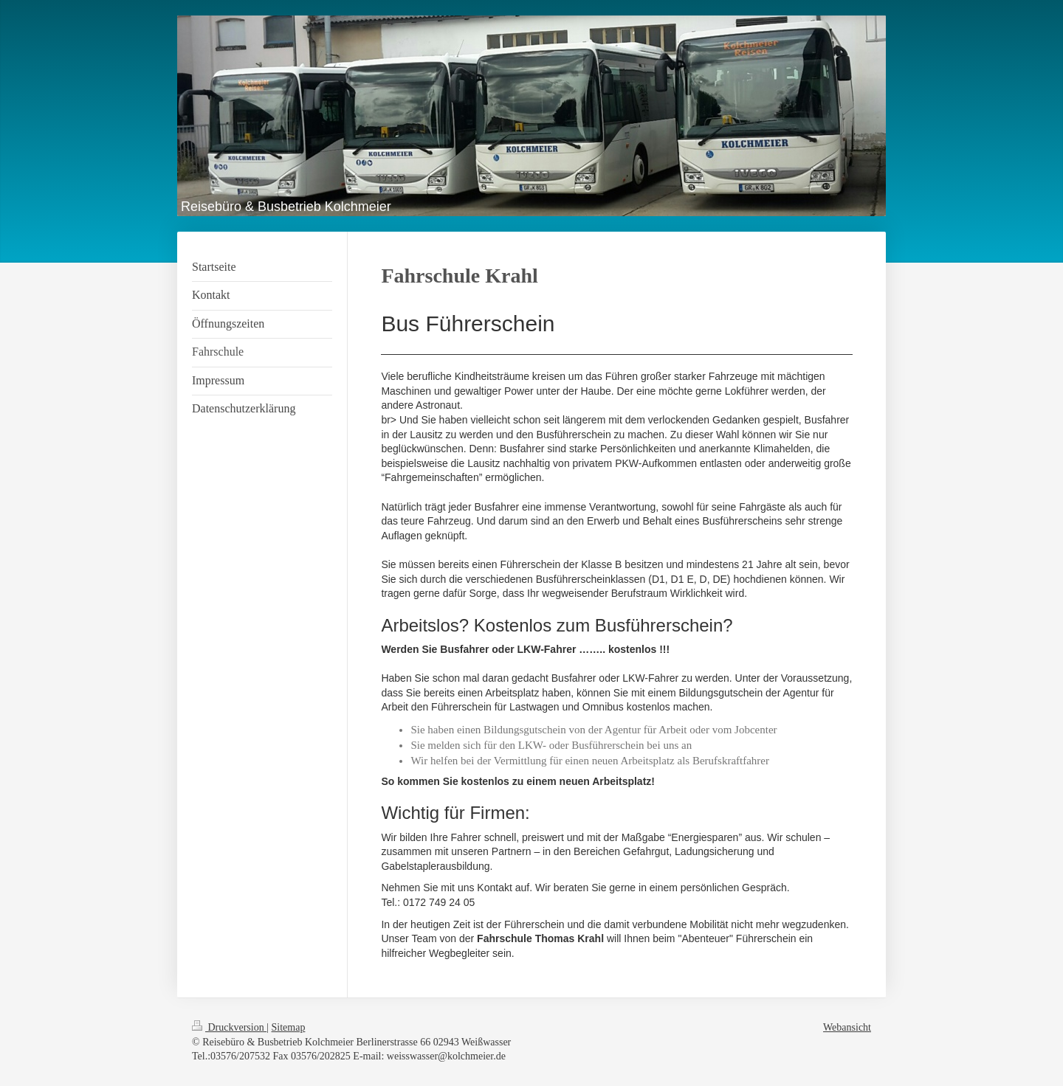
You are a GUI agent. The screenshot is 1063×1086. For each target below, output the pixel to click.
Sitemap (289, 1027)
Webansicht (847, 1027)
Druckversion (229, 1027)
